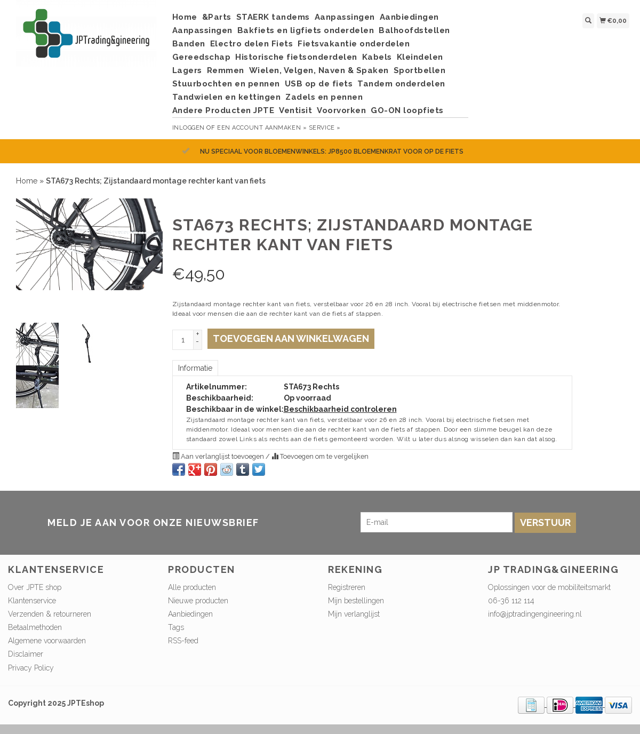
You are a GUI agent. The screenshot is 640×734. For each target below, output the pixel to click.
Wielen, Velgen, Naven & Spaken (319, 70)
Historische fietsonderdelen (296, 57)
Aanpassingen (345, 17)
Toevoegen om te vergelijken (320, 456)
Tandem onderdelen (401, 84)
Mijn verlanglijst (354, 614)
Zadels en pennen (324, 97)
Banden (188, 44)
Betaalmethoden (35, 627)
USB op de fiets (319, 84)
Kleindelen (420, 57)
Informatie (195, 368)
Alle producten (192, 587)
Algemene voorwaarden (47, 640)
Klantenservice (32, 600)
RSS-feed (183, 640)
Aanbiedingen (409, 17)
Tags (176, 627)
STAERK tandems (273, 17)
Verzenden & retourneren (49, 614)
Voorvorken (341, 110)
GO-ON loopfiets (407, 110)
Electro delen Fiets (251, 44)
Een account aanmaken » (262, 127)
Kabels (377, 57)
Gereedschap (201, 57)
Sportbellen (420, 70)
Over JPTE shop (34, 587)
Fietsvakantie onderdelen (354, 44)
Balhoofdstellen (414, 30)
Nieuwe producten (198, 600)
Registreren (346, 587)
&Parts (216, 17)
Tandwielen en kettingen (226, 97)
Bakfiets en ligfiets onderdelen (305, 30)
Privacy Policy (31, 668)
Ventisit (295, 110)
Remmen (225, 70)
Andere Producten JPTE (223, 110)
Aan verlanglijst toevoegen (219, 456)
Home (184, 17)
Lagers (187, 70)
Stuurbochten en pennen (226, 84)
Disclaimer (25, 654)
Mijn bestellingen (356, 600)
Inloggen (188, 127)
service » (325, 127)
